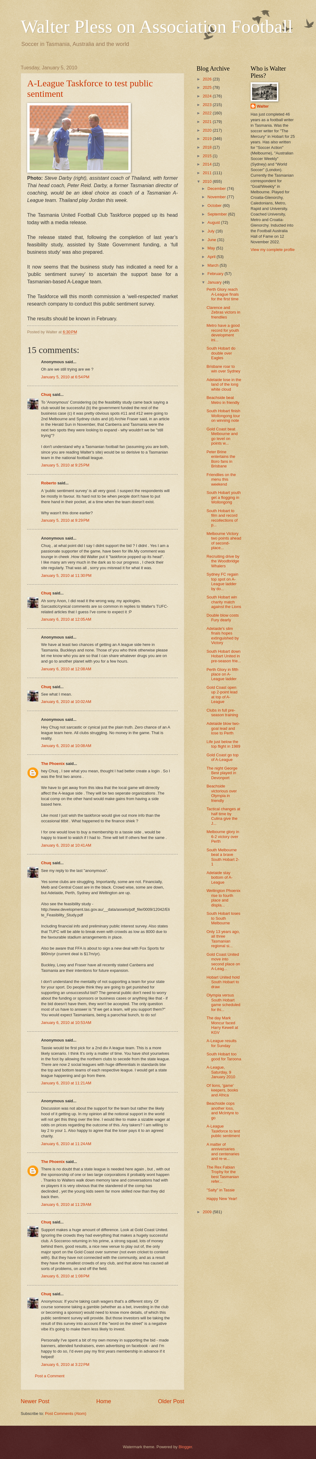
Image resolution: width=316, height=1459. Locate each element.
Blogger (185, 1447)
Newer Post (35, 1401)
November (217, 197)
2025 (208, 87)
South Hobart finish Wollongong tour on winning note (223, 416)
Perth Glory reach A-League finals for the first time (222, 294)
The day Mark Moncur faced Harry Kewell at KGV (222, 1025)
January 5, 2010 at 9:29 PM (65, 520)
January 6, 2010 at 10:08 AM (66, 745)
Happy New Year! (221, 1198)
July (211, 231)
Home (103, 1401)
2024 (208, 96)
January (214, 282)
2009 (208, 1212)
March (213, 265)
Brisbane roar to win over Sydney (223, 368)
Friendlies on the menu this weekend (221, 479)
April (211, 256)
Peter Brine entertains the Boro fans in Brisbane (220, 459)
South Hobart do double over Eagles (220, 353)
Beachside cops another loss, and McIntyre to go (222, 1110)
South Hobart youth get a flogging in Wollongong (223, 497)
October (214, 205)
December (217, 188)
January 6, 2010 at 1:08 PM (65, 1276)
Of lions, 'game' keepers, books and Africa (222, 1090)
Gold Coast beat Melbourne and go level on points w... (222, 436)
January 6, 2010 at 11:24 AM (66, 1143)
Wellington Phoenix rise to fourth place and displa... (223, 897)
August (214, 222)
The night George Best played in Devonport (221, 773)
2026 (208, 79)
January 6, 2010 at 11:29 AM (66, 1204)
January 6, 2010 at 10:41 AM (66, 845)
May (211, 248)
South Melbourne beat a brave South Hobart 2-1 (222, 857)
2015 (208, 156)
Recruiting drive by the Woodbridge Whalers (222, 561)
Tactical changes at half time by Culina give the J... (223, 816)
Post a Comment (49, 1376)
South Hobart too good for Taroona (223, 1056)
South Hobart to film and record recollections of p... (222, 517)
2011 (208, 173)
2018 (208, 147)
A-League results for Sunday (221, 1043)
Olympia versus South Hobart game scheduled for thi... (223, 1002)
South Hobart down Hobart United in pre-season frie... (223, 656)
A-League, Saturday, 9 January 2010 (220, 1072)
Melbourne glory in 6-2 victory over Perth (222, 836)
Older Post (171, 1401)
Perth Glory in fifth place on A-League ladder (222, 674)
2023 (208, 104)
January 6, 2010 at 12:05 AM (66, 619)
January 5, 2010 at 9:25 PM (65, 465)
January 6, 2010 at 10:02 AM (66, 701)
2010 (208, 181)
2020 (208, 130)
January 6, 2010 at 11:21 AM (66, 1083)
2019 (208, 138)
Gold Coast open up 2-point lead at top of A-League (221, 694)
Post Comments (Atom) (65, 1413)
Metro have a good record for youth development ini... (222, 332)
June (212, 239)
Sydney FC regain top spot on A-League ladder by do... (222, 581)
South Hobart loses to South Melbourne (223, 918)
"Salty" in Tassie (220, 1190)
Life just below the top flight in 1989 (223, 744)
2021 (208, 121)
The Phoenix (53, 763)
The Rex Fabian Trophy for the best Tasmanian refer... (222, 1174)
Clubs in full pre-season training (222, 712)
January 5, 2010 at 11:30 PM (66, 575)
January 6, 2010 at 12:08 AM (66, 669)
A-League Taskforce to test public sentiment (223, 1131)
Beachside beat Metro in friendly (222, 400)
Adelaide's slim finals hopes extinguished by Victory (222, 635)
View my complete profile (273, 249)
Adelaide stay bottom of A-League (219, 877)
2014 (208, 164)
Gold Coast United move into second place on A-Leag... (223, 961)
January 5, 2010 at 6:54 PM (65, 377)
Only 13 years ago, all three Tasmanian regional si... (223, 938)
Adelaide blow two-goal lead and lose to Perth (223, 728)
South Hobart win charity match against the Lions (223, 602)
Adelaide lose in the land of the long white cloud (223, 384)
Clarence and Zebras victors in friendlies (223, 312)
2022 (208, 113)
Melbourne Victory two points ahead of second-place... (223, 540)
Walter (263, 106)
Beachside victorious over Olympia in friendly (221, 793)
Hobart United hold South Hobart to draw (222, 982)
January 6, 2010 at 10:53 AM (66, 1022)
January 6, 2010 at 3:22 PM (65, 1364)
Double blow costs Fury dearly (222, 617)
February (215, 273)
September (217, 214)
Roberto (48, 483)
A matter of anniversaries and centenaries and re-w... (222, 1151)
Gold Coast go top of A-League (222, 757)
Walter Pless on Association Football (157, 26)
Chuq (46, 394)
